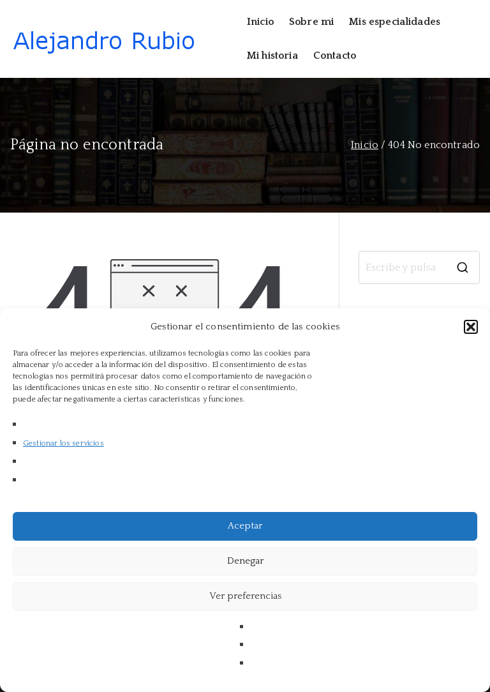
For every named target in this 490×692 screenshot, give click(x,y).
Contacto (334, 55)
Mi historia (272, 55)
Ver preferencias (245, 595)
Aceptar (245, 525)
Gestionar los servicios (63, 443)
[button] (470, 326)
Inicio (260, 21)
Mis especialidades (394, 21)
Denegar (245, 560)
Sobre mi (311, 21)
